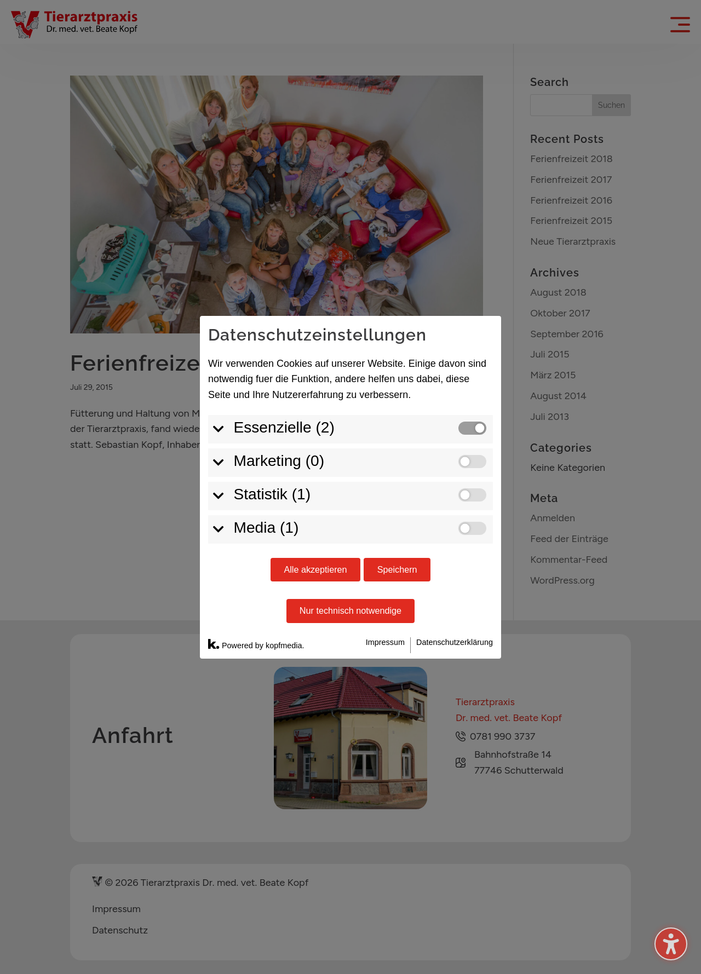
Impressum (385, 642)
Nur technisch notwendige (350, 610)
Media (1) (266, 527)
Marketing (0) (279, 460)
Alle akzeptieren (315, 569)
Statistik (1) (272, 494)
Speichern (397, 569)
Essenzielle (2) (284, 427)
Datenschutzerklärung (454, 642)
